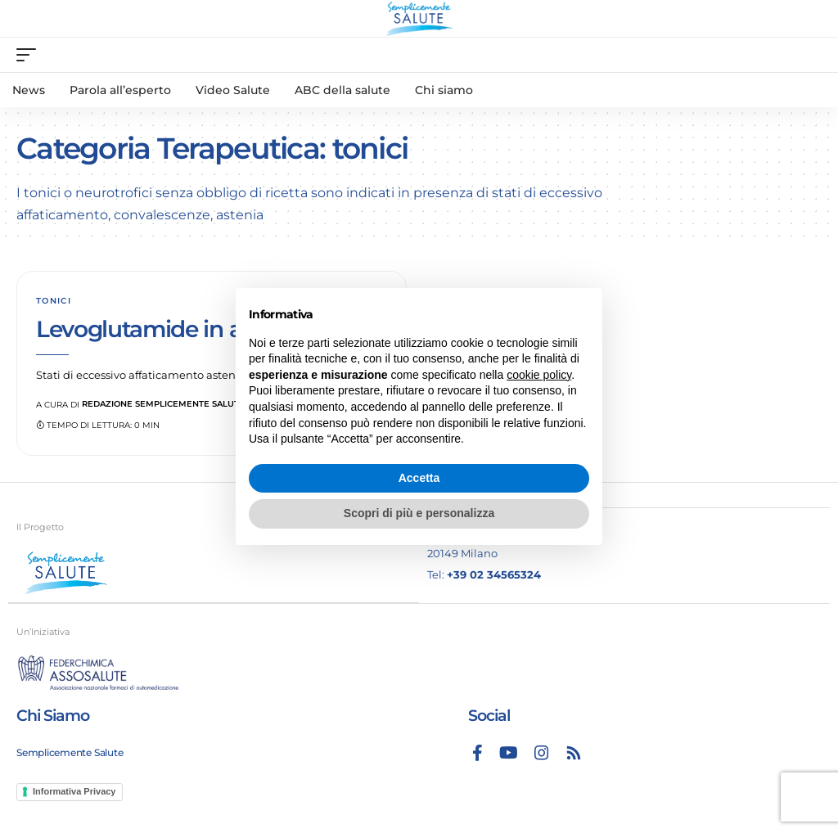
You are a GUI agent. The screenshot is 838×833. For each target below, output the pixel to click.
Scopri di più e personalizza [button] (419, 513)
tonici (53, 300)
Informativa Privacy (74, 791)
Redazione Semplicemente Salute (163, 403)
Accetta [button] (419, 477)
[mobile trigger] (30, 55)
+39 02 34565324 (494, 574)
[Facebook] (477, 753)
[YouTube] (508, 753)
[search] (809, 55)
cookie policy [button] (539, 374)
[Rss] (573, 753)
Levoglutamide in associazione (200, 329)
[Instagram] (541, 753)
